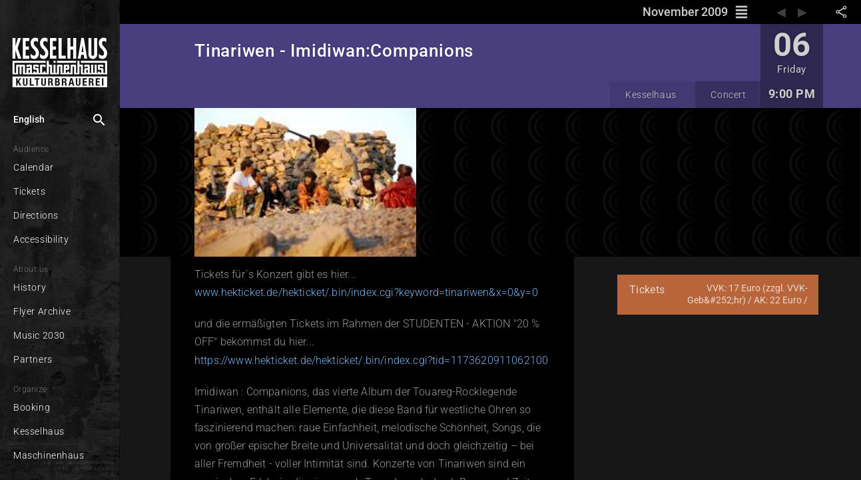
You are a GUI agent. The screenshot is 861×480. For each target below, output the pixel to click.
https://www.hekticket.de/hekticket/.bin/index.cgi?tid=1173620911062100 (371, 360)
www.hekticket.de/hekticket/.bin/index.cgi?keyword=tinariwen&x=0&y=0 (366, 292)
